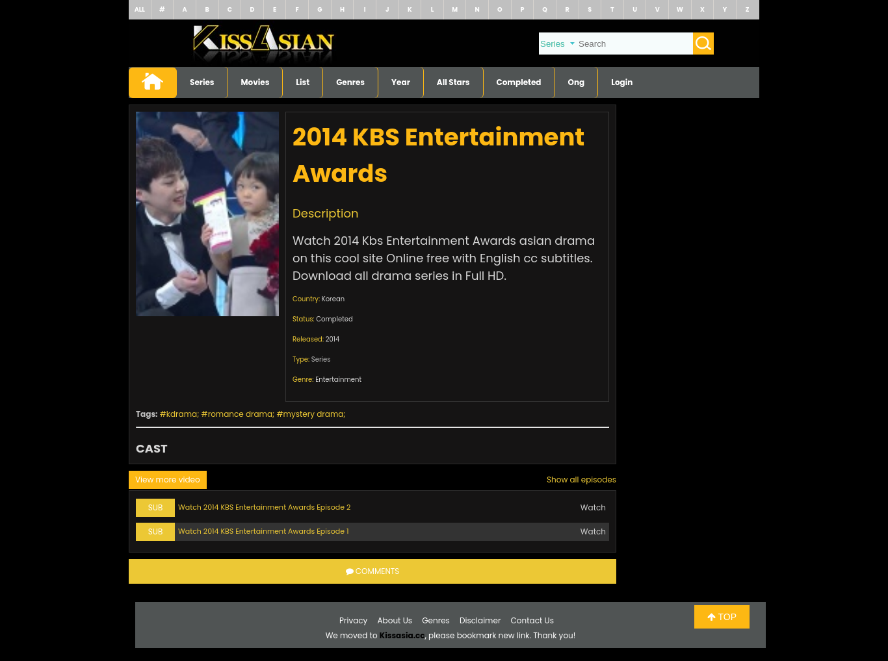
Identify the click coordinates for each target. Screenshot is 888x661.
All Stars (453, 82)
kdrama (181, 413)
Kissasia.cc (402, 635)
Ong (576, 82)
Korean (333, 299)
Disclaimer (480, 620)
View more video (167, 479)
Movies (255, 82)
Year (400, 82)
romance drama (240, 413)
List (302, 82)
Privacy (353, 620)
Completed (519, 82)
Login (622, 82)
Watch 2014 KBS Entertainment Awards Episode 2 (264, 507)
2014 (333, 339)
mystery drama (313, 413)
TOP (722, 617)
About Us (395, 620)
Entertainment (338, 379)
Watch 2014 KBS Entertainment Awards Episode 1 (263, 531)
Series (202, 82)
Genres (350, 82)
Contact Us (532, 620)
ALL (140, 9)
